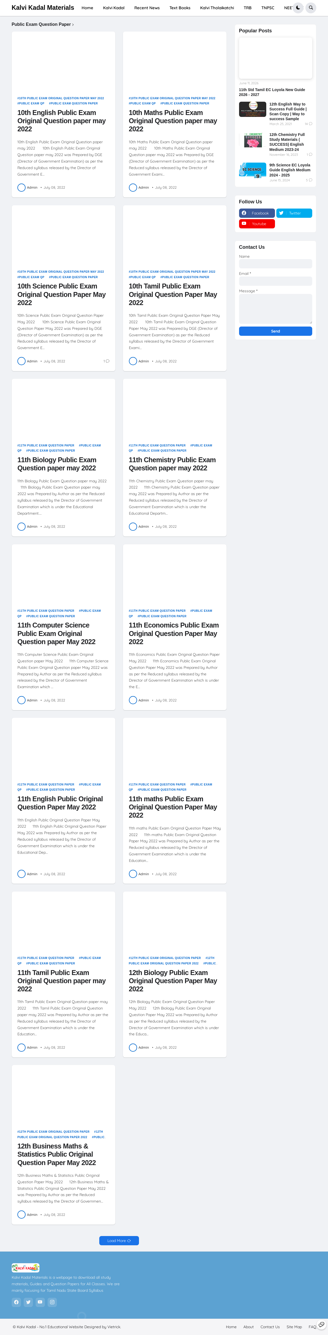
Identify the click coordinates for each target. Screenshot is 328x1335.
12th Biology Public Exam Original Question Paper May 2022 (173, 981)
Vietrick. (114, 1326)
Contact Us (270, 1326)
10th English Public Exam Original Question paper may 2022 (61, 121)
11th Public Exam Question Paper (46, 445)
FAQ (312, 1326)
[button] (298, 7)
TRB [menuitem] (248, 7)
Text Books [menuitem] (179, 7)
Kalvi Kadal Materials (43, 7)
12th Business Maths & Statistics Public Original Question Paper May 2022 (56, 1154)
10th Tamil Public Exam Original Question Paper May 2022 (173, 294)
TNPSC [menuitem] (267, 7)
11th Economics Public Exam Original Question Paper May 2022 (174, 633)
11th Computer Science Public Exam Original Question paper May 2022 (56, 633)
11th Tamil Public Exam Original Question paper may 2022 (61, 981)
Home (231, 1326)
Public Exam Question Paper (74, 103)
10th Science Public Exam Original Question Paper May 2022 (61, 294)
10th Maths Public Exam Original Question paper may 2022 (173, 121)
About (248, 1326)
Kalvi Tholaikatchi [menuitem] (217, 7)
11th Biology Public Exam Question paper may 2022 (56, 464)
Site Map (294, 1326)
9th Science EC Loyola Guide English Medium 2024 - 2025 (290, 170)
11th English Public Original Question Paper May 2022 (60, 803)
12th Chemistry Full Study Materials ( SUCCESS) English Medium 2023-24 (287, 142)
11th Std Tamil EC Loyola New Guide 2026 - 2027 (272, 92)
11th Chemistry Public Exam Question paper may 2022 (172, 464)
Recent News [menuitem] (147, 7)
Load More (116, 1240)
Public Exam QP (31, 103)
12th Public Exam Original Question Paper (166, 958)
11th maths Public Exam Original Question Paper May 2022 (173, 807)
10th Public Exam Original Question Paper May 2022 (61, 98)
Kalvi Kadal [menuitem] (114, 7)
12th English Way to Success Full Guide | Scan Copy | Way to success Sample (288, 111)
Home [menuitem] (87, 7)
